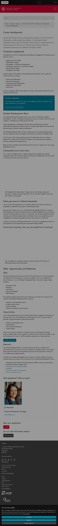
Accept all (29, 517)
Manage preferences (29, 523)
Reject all (29, 520)
